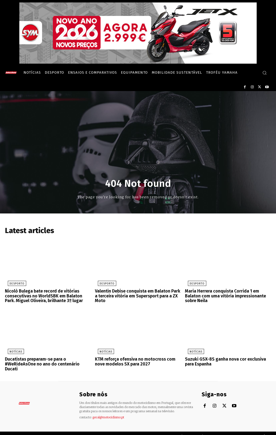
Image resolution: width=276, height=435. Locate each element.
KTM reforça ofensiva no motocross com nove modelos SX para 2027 (137, 360)
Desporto (14, 284)
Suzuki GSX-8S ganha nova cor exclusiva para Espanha (226, 360)
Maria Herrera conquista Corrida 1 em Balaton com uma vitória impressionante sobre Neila (227, 294)
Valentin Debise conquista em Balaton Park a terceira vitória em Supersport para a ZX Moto (137, 294)
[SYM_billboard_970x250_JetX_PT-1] (138, 62)
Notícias (13, 351)
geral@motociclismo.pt (108, 411)
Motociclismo (34, 430)
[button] (264, 72)
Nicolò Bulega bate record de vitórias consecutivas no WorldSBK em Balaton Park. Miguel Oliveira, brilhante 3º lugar (46, 296)
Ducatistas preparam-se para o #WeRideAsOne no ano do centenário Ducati (46, 360)
